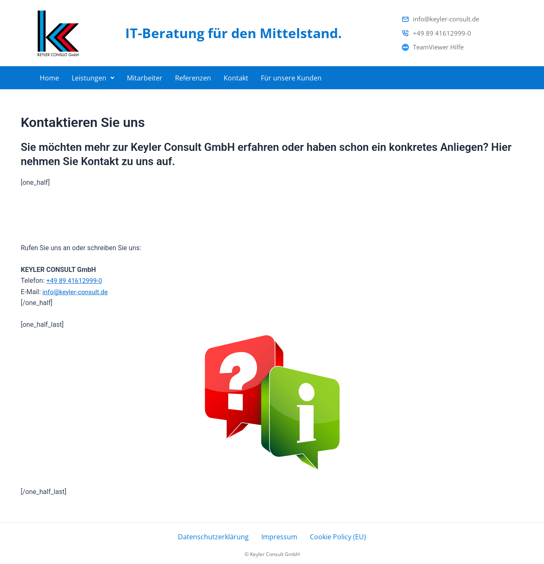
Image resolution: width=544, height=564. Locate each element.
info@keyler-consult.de (76, 288)
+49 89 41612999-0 (75, 277)
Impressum (278, 535)
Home (49, 75)
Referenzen (193, 75)
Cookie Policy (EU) (332, 535)
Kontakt (236, 75)
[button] (93, 75)
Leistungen (93, 75)
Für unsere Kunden (291, 75)
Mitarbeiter (144, 75)
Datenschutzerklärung (217, 535)
